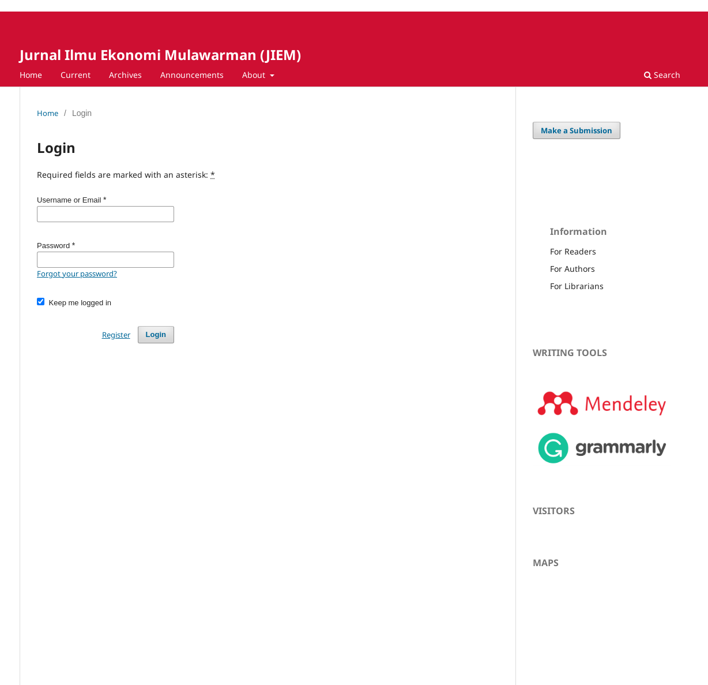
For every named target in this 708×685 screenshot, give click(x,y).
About (255, 74)
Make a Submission (576, 130)
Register (116, 335)
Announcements (192, 74)
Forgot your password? (77, 273)
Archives (125, 74)
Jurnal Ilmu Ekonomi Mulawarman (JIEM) (160, 54)
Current (76, 74)
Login (156, 334)
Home (31, 74)
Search (662, 74)
